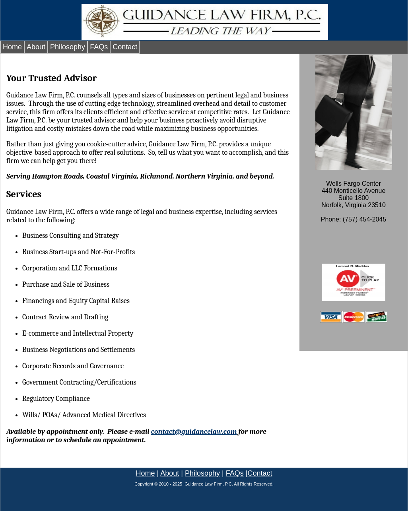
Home (12, 47)
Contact (125, 47)
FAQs (99, 47)
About (36, 47)
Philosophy (67, 47)
